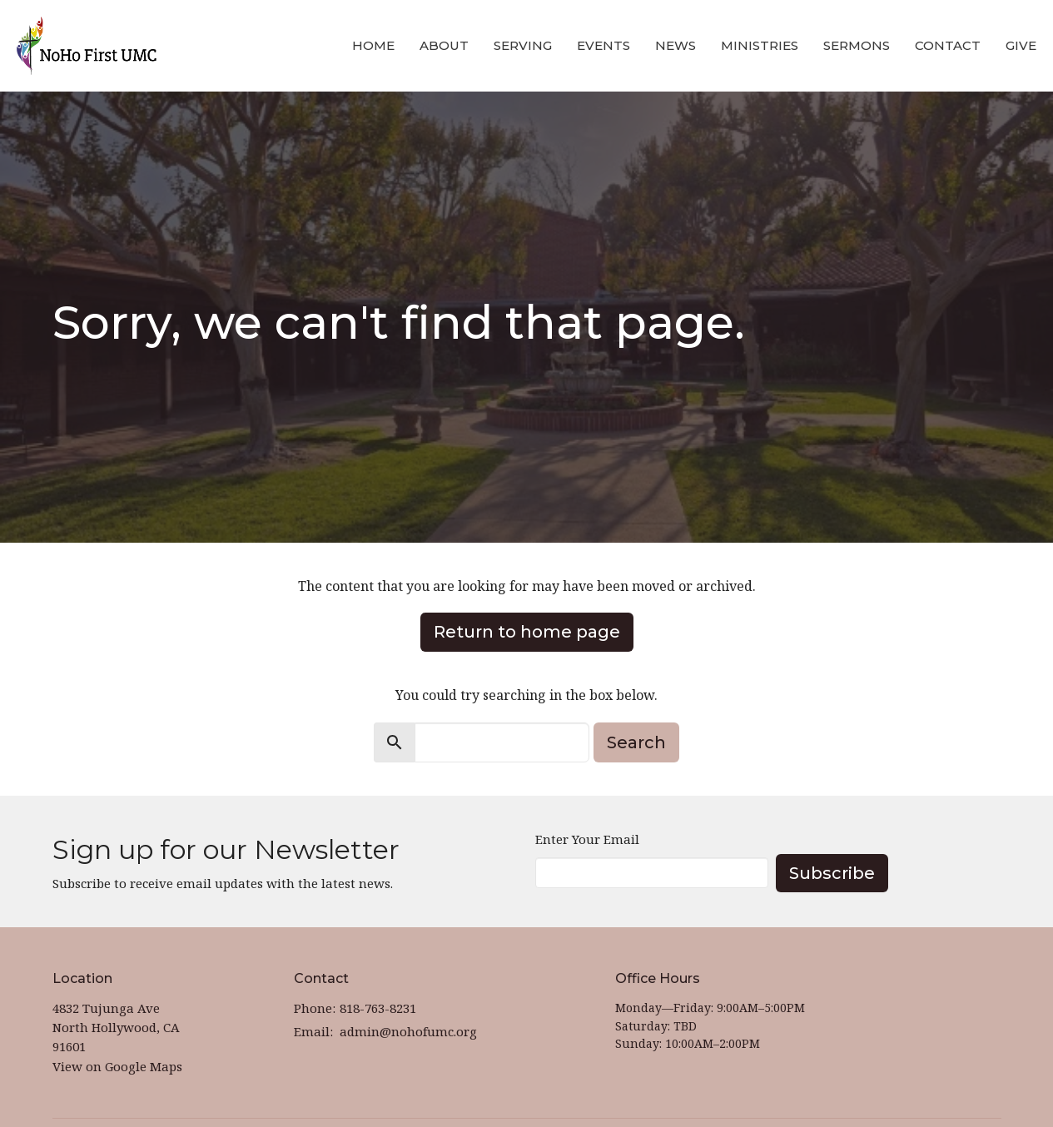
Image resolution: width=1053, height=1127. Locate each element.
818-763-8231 (378, 1008)
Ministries (759, 45)
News (675, 45)
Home (373, 45)
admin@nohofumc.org (408, 1031)
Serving (523, 45)
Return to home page (527, 632)
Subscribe (832, 873)
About (444, 45)
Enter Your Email (587, 839)
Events (603, 45)
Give (1021, 45)
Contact (948, 45)
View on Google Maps (117, 1066)
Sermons (856, 45)
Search (636, 742)
